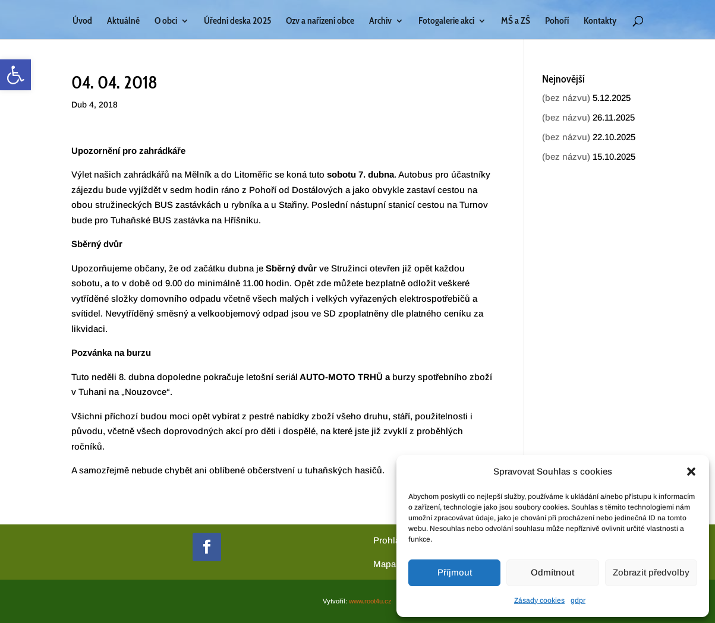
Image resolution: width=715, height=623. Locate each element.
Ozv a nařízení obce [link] (320, 21)
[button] (691, 471)
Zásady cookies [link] (539, 600)
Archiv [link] (380, 21)
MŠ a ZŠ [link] (515, 21)
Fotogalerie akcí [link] (446, 21)
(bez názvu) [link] (566, 98)
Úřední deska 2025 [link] (237, 21)
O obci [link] (166, 21)
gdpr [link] (578, 600)
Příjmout (454, 572)
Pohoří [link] (557, 21)
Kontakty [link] (600, 21)
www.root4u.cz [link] (370, 601)
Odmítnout (552, 572)
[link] (15, 74)
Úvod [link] (82, 21)
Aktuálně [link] (123, 21)
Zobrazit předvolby (651, 572)
